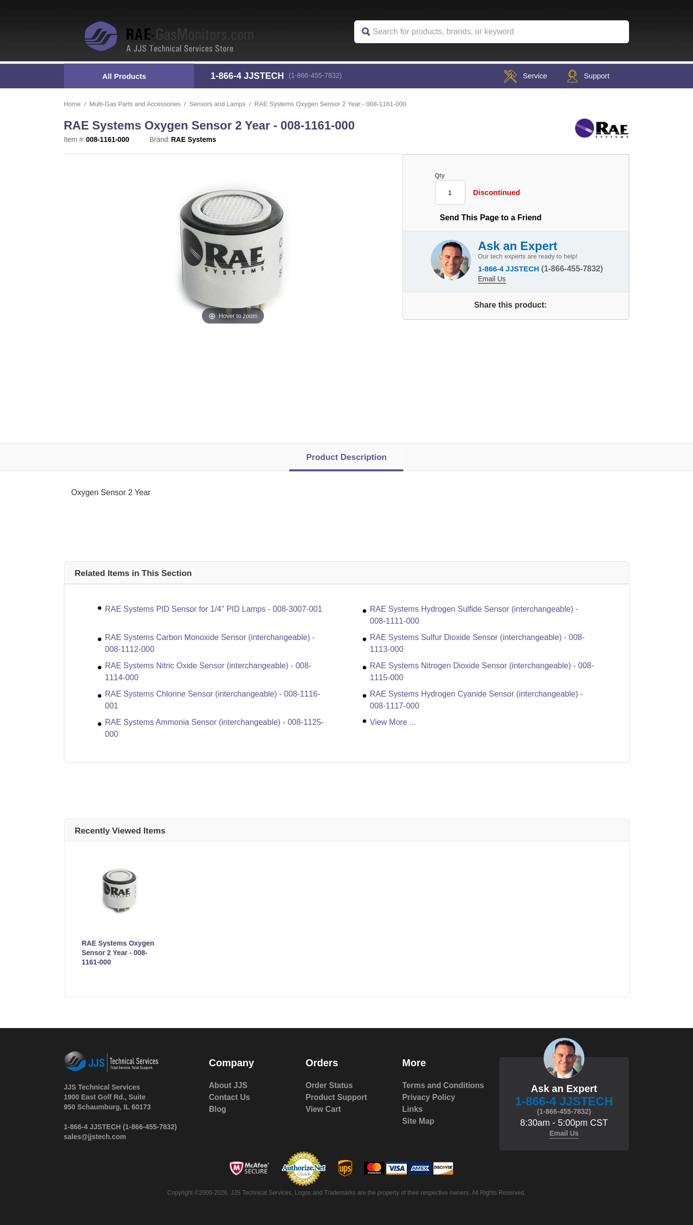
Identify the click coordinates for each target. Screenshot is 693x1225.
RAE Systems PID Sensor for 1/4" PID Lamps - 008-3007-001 (213, 609)
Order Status (330, 1085)
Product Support (337, 1097)
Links (412, 1121)
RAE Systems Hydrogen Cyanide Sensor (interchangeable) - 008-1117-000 (476, 700)
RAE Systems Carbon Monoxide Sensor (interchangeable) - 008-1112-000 (210, 643)
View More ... (393, 722)
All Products (124, 76)
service (518, 75)
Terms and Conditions (423, 1091)
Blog (218, 1109)
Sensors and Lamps (220, 104)
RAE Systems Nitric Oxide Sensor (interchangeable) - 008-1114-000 (208, 671)
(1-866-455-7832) (317, 76)
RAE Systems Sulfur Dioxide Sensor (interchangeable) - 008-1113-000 (477, 643)
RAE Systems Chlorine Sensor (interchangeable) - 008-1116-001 (212, 700)
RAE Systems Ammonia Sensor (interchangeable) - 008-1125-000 (214, 728)
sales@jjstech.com (95, 1137)
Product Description (346, 457)
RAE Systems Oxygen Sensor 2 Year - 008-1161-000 (118, 952)
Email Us (492, 278)
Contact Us (230, 1097)
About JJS (228, 1085)
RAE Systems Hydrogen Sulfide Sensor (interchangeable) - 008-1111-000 (474, 615)
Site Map (418, 1133)
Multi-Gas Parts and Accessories (136, 104)
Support (585, 75)
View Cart (324, 1109)
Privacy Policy (429, 1109)
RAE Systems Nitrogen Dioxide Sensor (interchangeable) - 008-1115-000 (482, 671)
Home (72, 104)
